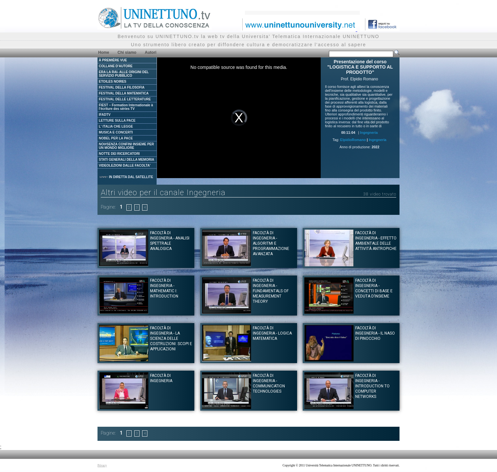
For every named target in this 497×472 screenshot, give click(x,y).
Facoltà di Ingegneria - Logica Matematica (272, 333)
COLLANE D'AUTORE (116, 66)
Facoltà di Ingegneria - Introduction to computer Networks (372, 386)
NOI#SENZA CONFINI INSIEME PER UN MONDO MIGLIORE (126, 146)
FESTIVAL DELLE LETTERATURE (125, 99)
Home (103, 52)
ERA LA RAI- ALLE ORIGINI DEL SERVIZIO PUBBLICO (124, 73)
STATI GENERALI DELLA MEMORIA (126, 159)
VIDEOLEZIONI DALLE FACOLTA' (125, 165)
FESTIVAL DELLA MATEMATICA (124, 93)
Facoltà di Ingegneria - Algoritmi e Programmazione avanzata (271, 243)
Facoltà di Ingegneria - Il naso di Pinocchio (375, 333)
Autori (150, 52)
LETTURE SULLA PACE (117, 120)
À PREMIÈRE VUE (113, 60)
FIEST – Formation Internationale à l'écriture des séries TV (126, 107)
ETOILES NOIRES (112, 81)
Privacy (102, 465)
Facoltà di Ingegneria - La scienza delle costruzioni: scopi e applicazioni (171, 338)
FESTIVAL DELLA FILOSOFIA (121, 87)
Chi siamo (127, 52)
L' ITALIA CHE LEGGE (116, 126)
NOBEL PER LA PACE (116, 138)
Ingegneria (369, 132)
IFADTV (105, 114)
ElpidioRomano (353, 140)
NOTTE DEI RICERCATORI (119, 153)
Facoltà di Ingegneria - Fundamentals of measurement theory (271, 291)
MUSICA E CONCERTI (116, 132)
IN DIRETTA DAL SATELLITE (126, 177)
